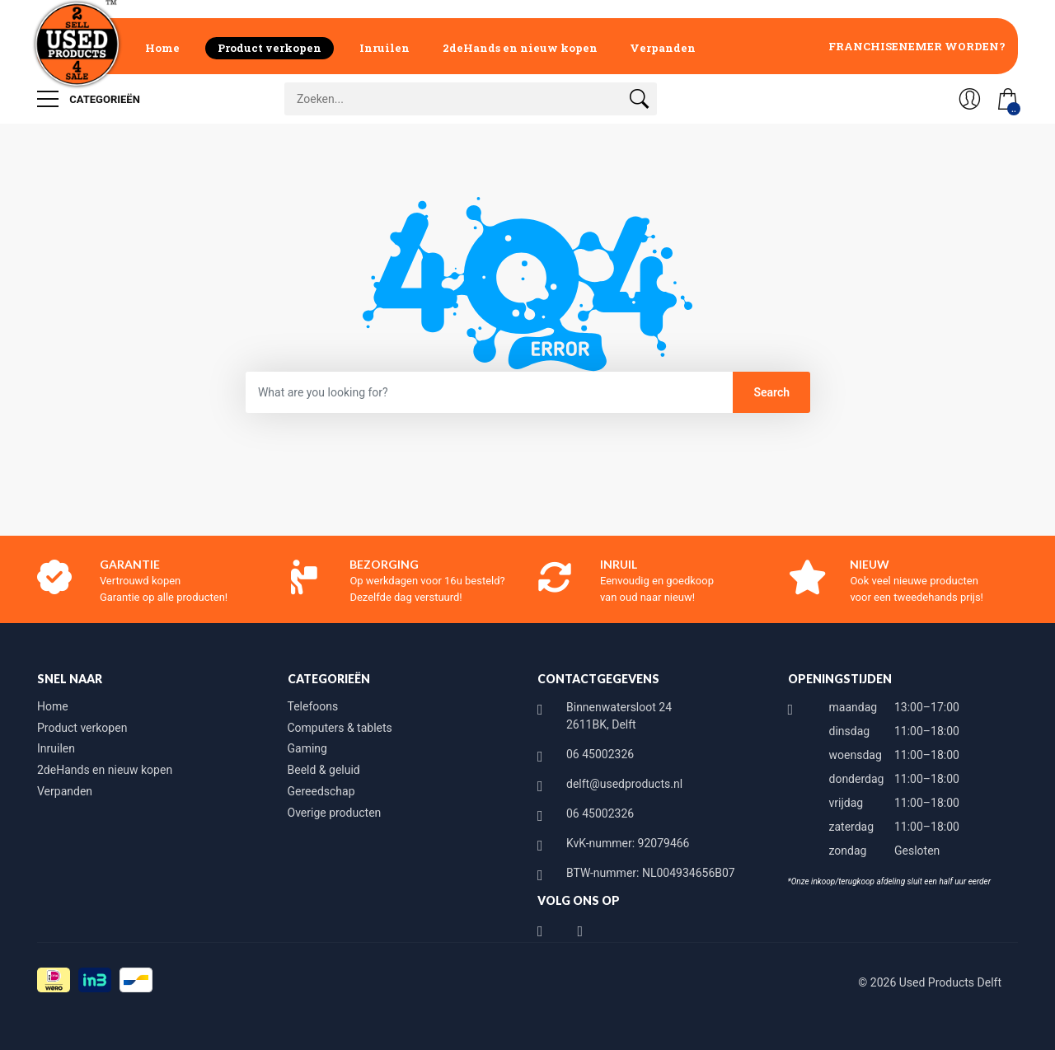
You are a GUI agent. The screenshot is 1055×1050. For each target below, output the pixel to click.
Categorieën (88, 99)
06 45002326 (600, 754)
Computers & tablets (340, 727)
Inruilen (384, 47)
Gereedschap (321, 791)
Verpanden (663, 47)
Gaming (307, 748)
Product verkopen (269, 47)
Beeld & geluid (324, 769)
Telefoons (313, 706)
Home (162, 47)
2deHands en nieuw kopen (520, 47)
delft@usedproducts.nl (624, 783)
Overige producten (335, 812)
